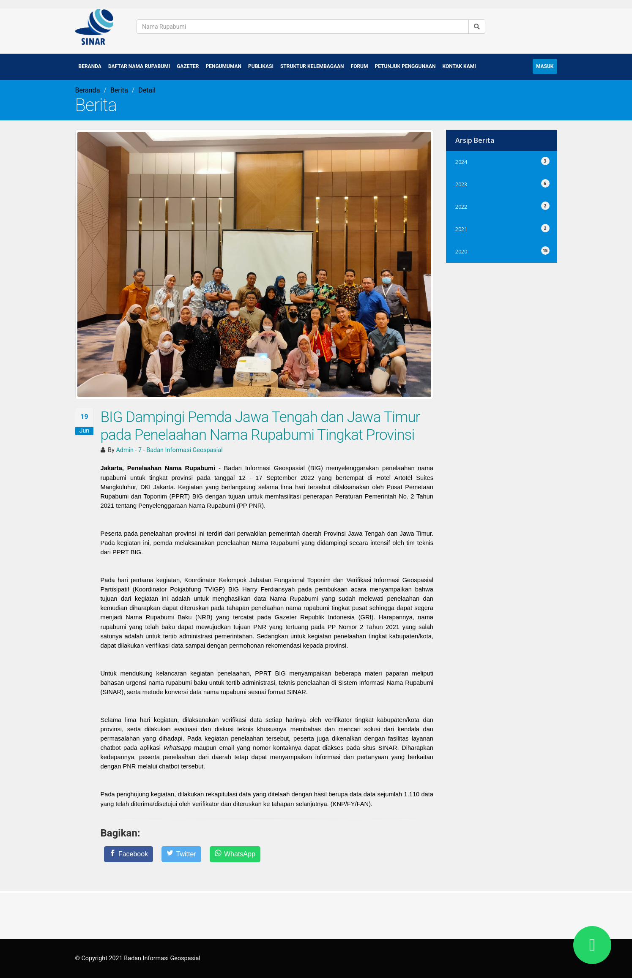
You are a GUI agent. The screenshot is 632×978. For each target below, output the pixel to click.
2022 (501, 205)
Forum (359, 66)
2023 (501, 182)
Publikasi (261, 66)
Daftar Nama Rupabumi (139, 66)
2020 (501, 250)
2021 (501, 227)
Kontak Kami (459, 66)
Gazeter (188, 66)
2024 (501, 160)
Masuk (545, 66)
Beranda (90, 66)
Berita (119, 90)
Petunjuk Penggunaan (405, 66)
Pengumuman (223, 66)
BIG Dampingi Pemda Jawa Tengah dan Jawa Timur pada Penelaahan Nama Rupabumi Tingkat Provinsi (260, 426)
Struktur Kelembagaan (312, 66)
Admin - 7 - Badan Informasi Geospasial (169, 450)
